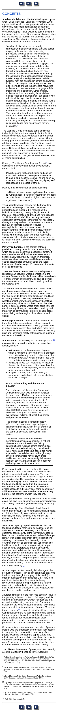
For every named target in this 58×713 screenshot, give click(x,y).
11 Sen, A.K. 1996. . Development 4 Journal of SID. (27, 693)
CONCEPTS (11, 14)
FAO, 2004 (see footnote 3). (13, 699)
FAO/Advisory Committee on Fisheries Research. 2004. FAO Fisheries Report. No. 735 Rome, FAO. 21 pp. (29, 659)
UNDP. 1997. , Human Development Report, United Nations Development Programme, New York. (28, 669)
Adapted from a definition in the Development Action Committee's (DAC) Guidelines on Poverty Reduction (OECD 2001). (26, 677)
